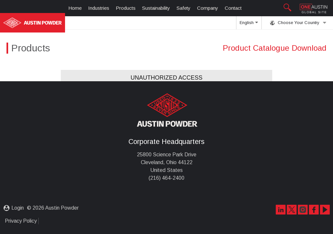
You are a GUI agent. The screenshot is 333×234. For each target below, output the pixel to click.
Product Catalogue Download (274, 48)
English (248, 24)
